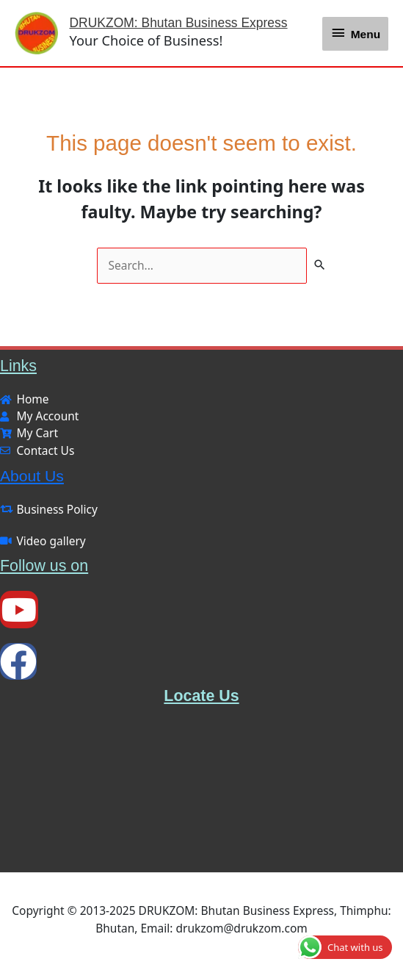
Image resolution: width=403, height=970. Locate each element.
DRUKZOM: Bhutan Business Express (188, 24)
